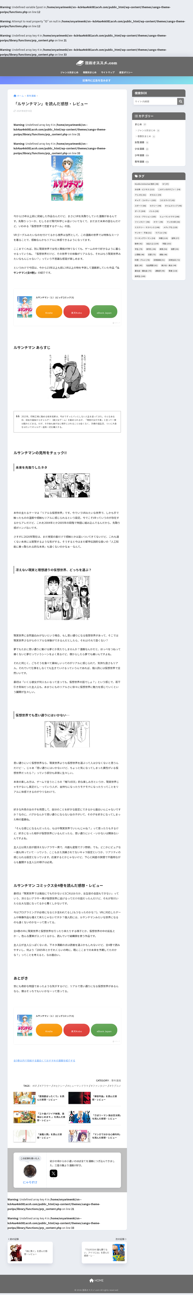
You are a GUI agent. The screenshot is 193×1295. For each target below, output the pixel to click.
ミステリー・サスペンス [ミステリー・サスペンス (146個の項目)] (147, 228)
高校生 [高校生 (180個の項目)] (140, 277)
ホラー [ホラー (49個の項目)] (158, 223)
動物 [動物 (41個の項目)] (138, 245)
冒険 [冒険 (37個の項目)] (175, 239)
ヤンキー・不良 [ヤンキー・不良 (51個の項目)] (143, 234)
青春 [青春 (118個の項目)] (173, 272)
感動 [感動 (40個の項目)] (163, 256)
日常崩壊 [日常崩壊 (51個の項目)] (159, 261)
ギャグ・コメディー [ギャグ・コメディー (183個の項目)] (145, 201)
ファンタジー (100, 1087)
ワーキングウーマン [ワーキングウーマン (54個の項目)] (145, 239)
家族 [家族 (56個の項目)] (163, 250)
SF (35, 1087)
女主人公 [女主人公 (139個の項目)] (152, 245)
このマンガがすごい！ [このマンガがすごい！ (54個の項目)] (169, 191)
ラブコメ (116, 1087)
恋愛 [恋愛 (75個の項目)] (152, 256)
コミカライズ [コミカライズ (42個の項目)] (167, 201)
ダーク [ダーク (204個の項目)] (140, 212)
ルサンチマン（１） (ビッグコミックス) (57, 298)
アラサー (46, 1087)
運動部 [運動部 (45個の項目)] (160, 272)
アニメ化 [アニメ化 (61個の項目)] (140, 196)
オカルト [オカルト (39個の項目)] (155, 196)
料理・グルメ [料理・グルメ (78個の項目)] (142, 261)
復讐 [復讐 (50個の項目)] (175, 250)
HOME (96, 1282)
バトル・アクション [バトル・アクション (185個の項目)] (145, 218)
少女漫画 (142, 150)
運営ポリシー (126, 72)
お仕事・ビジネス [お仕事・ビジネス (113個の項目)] (144, 191)
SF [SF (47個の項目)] (165, 185)
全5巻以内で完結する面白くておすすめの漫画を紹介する (46, 1062)
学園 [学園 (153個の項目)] (166, 245)
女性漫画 (142, 143)
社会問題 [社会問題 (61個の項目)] (152, 267)
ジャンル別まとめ (69, 72)
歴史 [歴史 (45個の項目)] (138, 267)
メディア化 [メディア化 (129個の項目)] (170, 228)
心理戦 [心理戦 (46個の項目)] (139, 256)
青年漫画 (116, 1082)
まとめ (141, 125)
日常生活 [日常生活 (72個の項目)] (174, 261)
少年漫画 (142, 156)
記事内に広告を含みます (96, 80)
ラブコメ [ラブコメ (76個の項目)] (161, 234)
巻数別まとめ (89, 72)
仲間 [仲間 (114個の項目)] (163, 239)
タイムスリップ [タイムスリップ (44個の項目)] (173, 207)
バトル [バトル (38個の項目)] (154, 212)
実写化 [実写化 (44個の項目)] (151, 250)
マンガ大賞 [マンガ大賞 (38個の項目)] (173, 223)
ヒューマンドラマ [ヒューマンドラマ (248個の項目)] (169, 218)
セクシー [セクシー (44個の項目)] (155, 207)
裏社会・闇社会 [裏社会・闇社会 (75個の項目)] (143, 272)
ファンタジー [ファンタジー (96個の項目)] (142, 223)
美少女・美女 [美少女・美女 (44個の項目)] (168, 267)
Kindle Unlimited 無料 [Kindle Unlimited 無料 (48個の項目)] (147, 185)
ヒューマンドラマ (78, 1087)
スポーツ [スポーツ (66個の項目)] (140, 207)
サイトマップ (108, 72)
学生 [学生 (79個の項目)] (138, 250)
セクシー (60, 1087)
